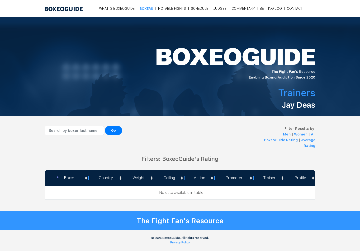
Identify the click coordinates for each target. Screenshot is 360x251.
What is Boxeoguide (117, 8)
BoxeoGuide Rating (281, 140)
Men (287, 134)
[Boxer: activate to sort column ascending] (74, 178)
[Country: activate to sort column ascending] (105, 178)
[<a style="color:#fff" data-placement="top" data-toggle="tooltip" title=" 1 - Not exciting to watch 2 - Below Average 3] (199, 178)
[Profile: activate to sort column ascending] (300, 178)
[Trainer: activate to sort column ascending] (269, 178)
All (313, 134)
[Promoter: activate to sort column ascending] (233, 178)
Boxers (146, 8)
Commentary (243, 8)
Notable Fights (172, 8)
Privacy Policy (180, 242)
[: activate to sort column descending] (52, 178)
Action (199, 178)
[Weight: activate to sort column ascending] (138, 178)
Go (113, 130)
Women (301, 134)
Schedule (199, 8)
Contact (295, 8)
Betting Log (271, 8)
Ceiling (169, 178)
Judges (220, 8)
